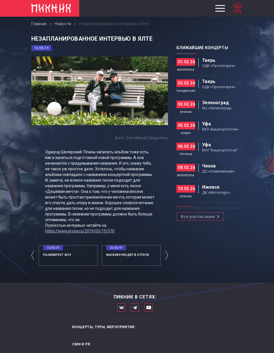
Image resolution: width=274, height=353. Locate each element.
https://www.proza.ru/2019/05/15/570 (79, 231)
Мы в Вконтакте (121, 307)
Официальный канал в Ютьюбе (148, 307)
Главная (39, 23)
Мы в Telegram (135, 307)
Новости (62, 23)
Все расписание (198, 216)
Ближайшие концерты (202, 47)
